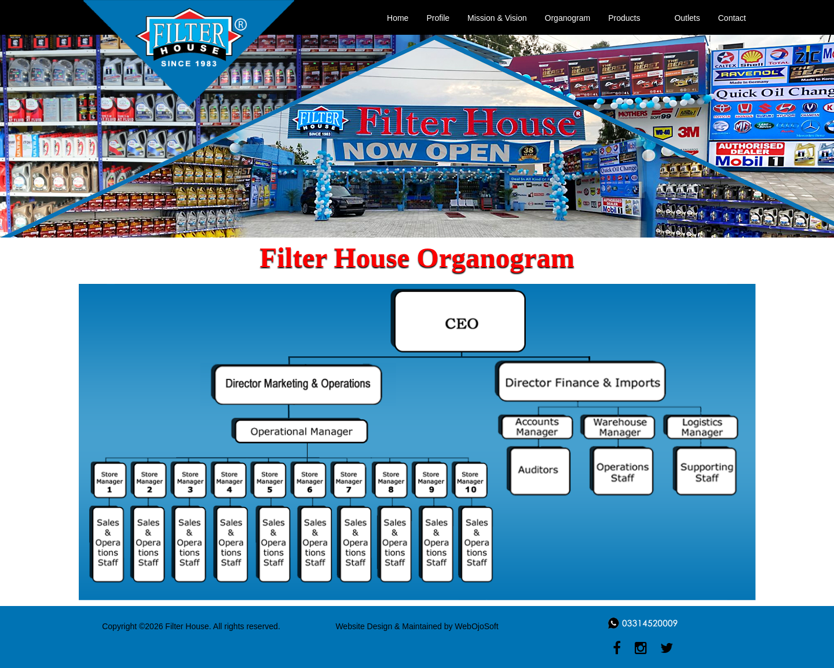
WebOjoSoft (476, 626)
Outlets (687, 18)
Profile (437, 18)
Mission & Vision (496, 18)
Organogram (568, 18)
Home (397, 18)
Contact (732, 18)
